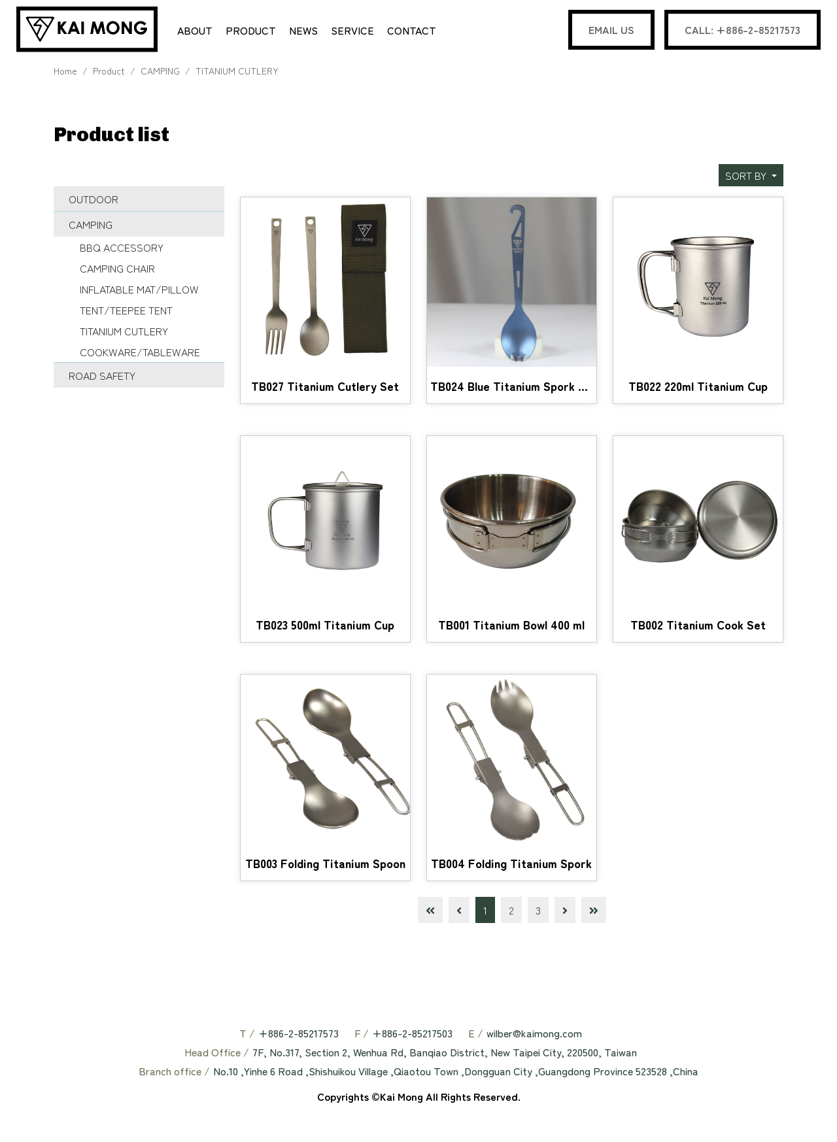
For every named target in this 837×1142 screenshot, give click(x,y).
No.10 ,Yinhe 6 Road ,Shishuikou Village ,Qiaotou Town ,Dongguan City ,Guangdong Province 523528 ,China (455, 1073)
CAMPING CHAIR (117, 270)
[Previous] (459, 912)
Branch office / (174, 1073)
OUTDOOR (93, 201)
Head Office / (216, 1054)
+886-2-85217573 (298, 1035)
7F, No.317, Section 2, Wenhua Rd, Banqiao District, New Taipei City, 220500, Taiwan (444, 1054)
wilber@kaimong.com (534, 1035)
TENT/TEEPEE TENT (126, 312)
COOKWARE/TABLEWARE (140, 353)
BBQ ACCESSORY (121, 249)
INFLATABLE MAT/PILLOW (139, 291)
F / (361, 1035)
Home (65, 72)
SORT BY (747, 177)
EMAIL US (611, 29)
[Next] (565, 912)
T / (247, 1035)
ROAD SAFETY (102, 377)
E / (475, 1035)
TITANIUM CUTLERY (237, 72)
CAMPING (160, 72)
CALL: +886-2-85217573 (742, 29)
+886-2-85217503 (412, 1035)
